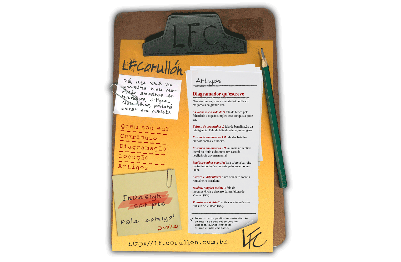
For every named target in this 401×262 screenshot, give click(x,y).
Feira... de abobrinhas (207, 126)
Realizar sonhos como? (208, 162)
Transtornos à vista (205, 202)
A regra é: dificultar (205, 177)
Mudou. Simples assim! (208, 188)
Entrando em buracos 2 (208, 148)
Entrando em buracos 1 (208, 137)
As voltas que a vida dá (207, 112)
